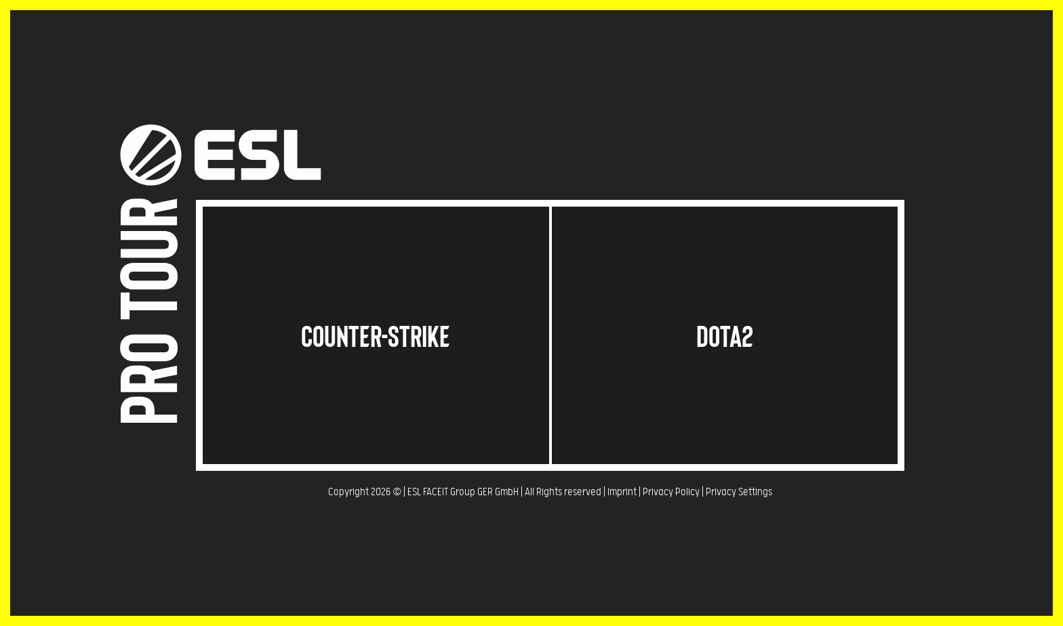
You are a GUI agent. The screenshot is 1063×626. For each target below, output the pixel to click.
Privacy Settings (739, 492)
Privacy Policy (671, 492)
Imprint (622, 492)
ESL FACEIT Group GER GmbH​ (463, 492)
